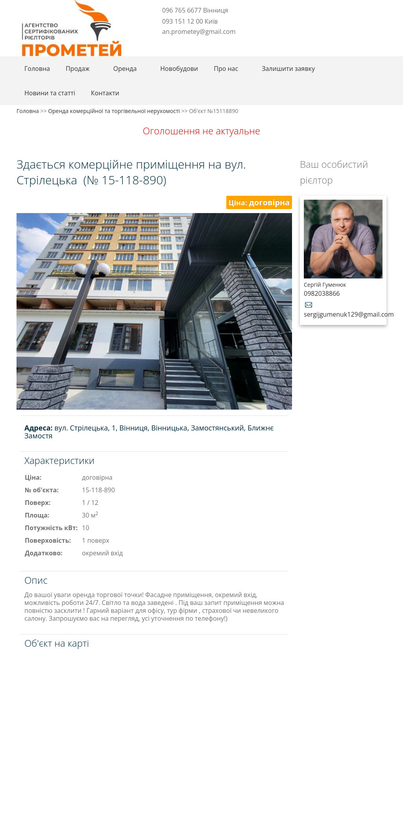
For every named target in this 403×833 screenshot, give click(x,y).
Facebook (154, 43)
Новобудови (179, 68)
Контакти (105, 93)
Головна (37, 68)
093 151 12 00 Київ (190, 21)
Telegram (165, 43)
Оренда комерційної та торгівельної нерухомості (114, 111)
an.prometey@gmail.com (198, 31)
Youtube (191, 43)
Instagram (178, 43)
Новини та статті (49, 93)
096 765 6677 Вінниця (195, 10)
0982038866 (322, 293)
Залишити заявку (288, 68)
